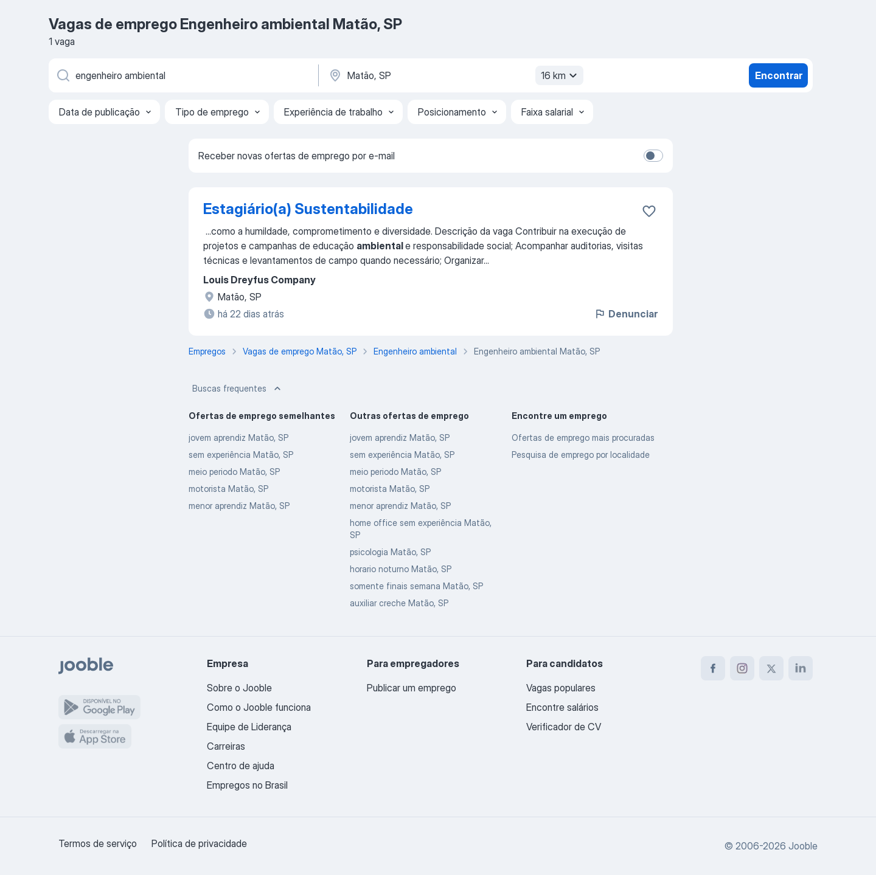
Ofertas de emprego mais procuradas (583, 437)
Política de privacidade (199, 843)
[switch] (653, 156)
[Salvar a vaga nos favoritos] (649, 211)
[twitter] (771, 668)
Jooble (803, 846)
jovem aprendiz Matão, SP (238, 437)
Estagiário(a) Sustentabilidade (308, 209)
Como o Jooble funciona (259, 707)
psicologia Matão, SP (390, 552)
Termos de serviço (97, 843)
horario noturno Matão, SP (400, 569)
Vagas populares (561, 688)
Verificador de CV (563, 727)
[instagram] (742, 668)
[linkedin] (800, 668)
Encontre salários (562, 707)
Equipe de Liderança (249, 727)
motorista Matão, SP (228, 488)
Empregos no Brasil (247, 785)
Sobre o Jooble (239, 688)
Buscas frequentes (237, 388)
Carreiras (226, 746)
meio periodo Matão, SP (234, 471)
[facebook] (713, 668)
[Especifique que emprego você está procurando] (182, 75)
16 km (560, 75)
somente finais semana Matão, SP (416, 586)
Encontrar (778, 75)
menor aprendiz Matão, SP (239, 505)
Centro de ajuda (240, 765)
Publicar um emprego (411, 688)
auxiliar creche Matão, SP (399, 603)
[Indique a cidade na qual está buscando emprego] (454, 75)
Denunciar (626, 314)
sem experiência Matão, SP (241, 454)
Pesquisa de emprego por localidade (581, 454)
